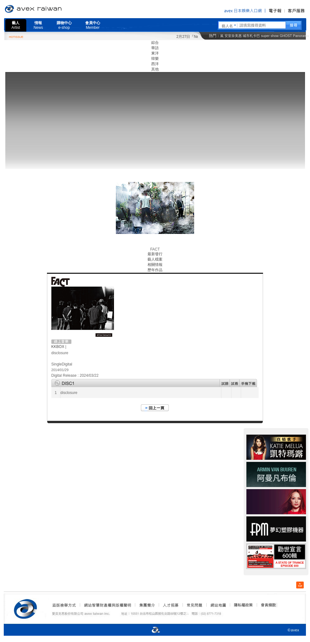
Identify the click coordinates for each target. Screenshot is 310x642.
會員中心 (92, 25)
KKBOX (57, 346)
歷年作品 (155, 270)
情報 (38, 25)
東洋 (155, 53)
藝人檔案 (155, 259)
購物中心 (64, 25)
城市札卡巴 (251, 36)
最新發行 (155, 254)
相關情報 (155, 264)
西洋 (155, 64)
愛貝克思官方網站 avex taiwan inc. (50, 9)
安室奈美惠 (233, 36)
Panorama (301, 36)
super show (270, 36)
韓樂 (155, 58)
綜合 (155, 42)
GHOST (286, 36)
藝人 (16, 25)
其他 (155, 69)
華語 (155, 48)
